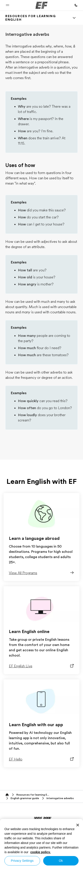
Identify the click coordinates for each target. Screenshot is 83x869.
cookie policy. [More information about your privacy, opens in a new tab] (40, 852)
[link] (36, 17)
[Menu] (74, 17)
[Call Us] (76, 5)
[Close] (78, 825)
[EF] (41, 5)
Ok (61, 860)
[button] (7, 5)
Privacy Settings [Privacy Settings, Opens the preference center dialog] (22, 860)
